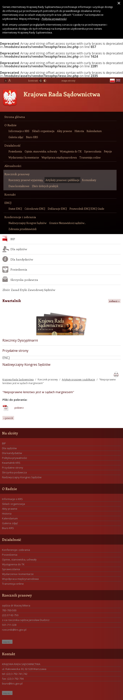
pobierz (19, 407)
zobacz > (114, 301)
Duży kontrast (45, 80)
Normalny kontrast (40, 80)
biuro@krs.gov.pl (12, 683)
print (116, 374)
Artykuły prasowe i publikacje (78, 379)
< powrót (8, 418)
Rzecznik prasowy (48, 379)
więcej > (7, 641)
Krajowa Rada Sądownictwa (62, 94)
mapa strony (68, 80)
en (118, 80)
